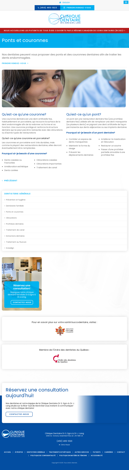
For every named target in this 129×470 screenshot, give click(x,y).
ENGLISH (64, 2)
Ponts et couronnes (14, 212)
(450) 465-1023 (48, 7)
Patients (97, 452)
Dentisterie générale (36, 452)
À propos (19, 452)
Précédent (9, 180)
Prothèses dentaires (15, 224)
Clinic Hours (65, 445)
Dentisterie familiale (15, 206)
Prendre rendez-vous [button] (78, 7)
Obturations (11, 218)
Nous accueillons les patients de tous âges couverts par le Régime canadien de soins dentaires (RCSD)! (64, 30)
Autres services (82, 452)
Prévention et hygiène (15, 200)
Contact (121, 452)
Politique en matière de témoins (73, 455)
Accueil (7, 452)
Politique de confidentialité (42, 455)
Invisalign (10, 248)
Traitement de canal (15, 230)
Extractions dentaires (15, 236)
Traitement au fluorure (16, 242)
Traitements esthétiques (60, 452)
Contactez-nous (19, 414)
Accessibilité (96, 455)
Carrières (108, 452)
